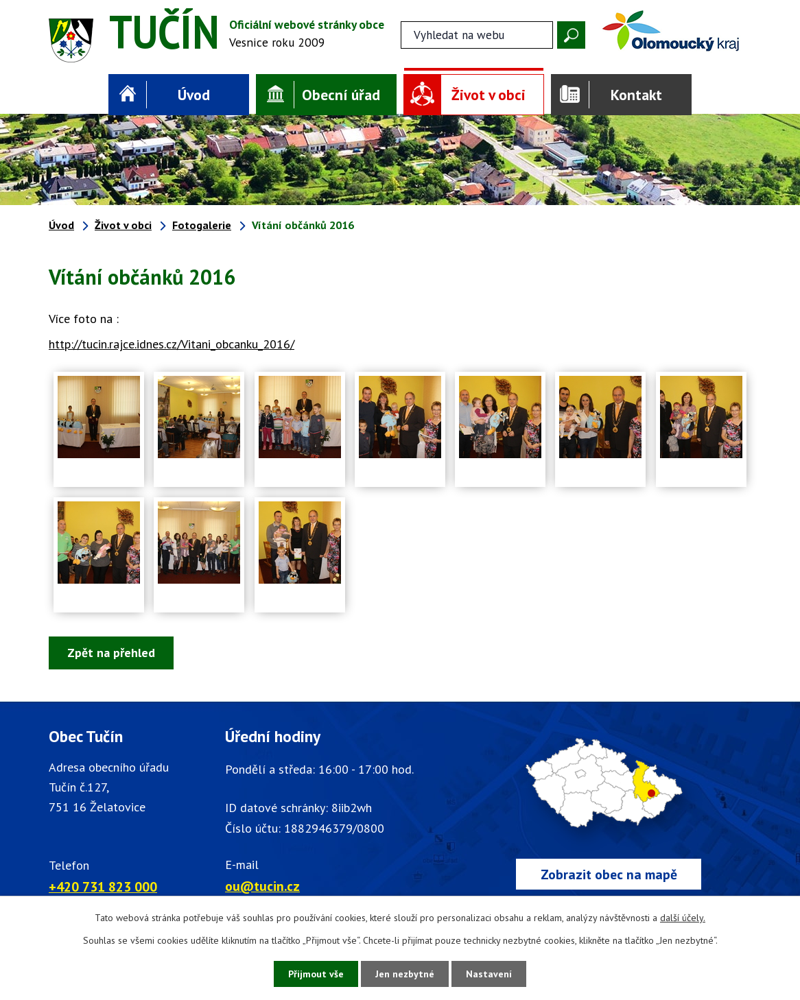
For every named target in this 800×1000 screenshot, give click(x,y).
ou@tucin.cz (262, 885)
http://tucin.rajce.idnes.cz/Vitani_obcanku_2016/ (171, 344)
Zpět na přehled (111, 652)
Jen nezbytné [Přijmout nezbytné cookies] (404, 974)
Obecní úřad (341, 94)
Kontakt (636, 94)
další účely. (682, 918)
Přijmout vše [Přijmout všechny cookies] (316, 974)
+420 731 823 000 (103, 886)
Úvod (194, 94)
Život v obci (488, 94)
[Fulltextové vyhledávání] (477, 35)
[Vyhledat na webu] (571, 35)
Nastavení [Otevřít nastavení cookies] (489, 974)
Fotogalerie (201, 225)
